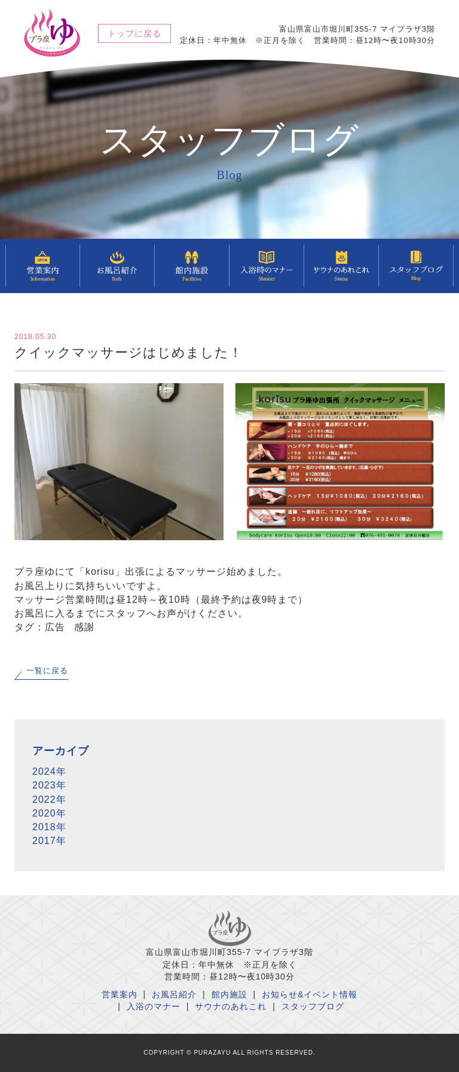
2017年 (49, 841)
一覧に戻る (47, 670)
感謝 (84, 627)
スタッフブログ (312, 1006)
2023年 (49, 785)
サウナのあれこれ (231, 1006)
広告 (55, 627)
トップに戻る (134, 33)
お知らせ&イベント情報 (309, 994)
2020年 (49, 813)
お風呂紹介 (174, 994)
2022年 (49, 799)
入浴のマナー (153, 1006)
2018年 (49, 827)
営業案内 (119, 994)
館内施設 (229, 994)
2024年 (49, 771)
